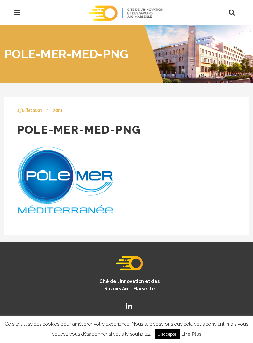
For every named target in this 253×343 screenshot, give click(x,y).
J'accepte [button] (167, 334)
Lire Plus (191, 334)
